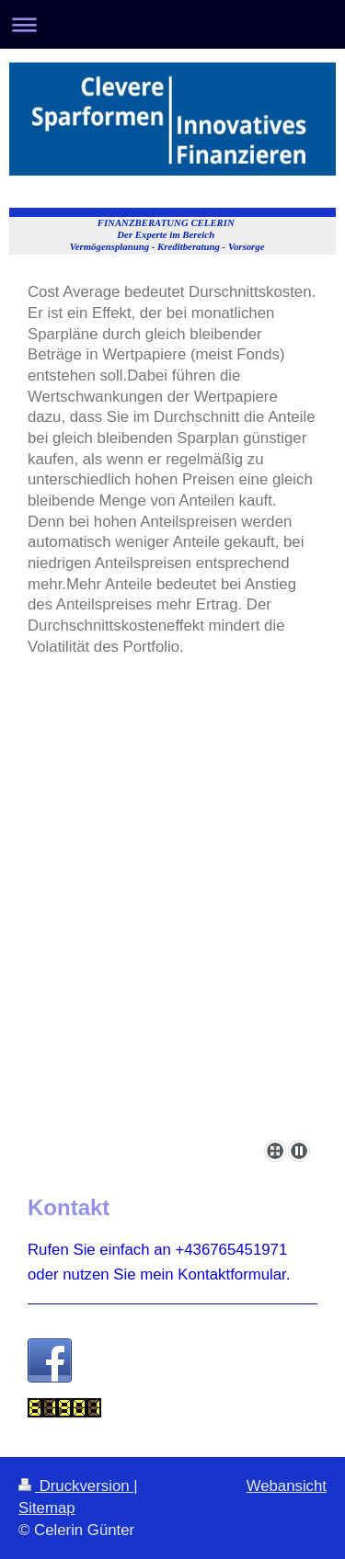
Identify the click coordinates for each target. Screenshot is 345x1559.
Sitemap (46, 1508)
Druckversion (75, 1486)
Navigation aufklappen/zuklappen (172, 24)
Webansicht (287, 1486)
